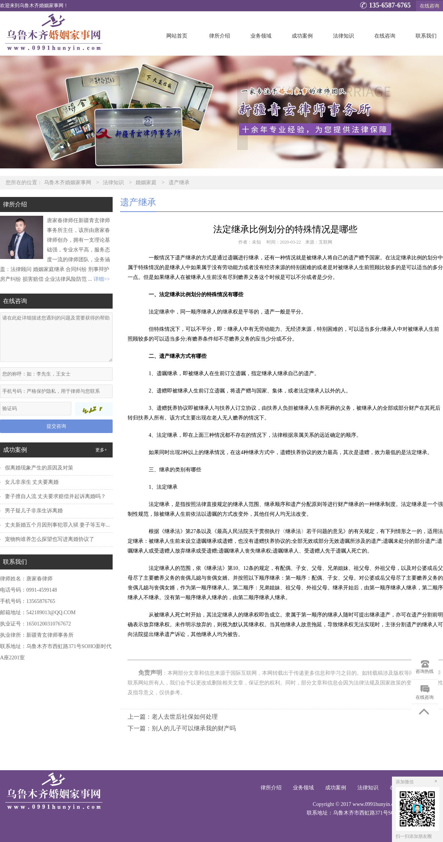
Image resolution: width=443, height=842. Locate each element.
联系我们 (426, 36)
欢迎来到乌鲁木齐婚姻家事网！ (34, 5)
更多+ (101, 450)
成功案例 (302, 36)
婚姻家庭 (146, 182)
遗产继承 (179, 182)
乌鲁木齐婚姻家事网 (67, 182)
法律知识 (343, 36)
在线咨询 (429, 6)
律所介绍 (219, 36)
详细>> (101, 279)
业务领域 (260, 36)
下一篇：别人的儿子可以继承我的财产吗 (182, 728)
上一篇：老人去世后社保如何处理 (173, 716)
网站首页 (176, 36)
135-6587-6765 (384, 6)
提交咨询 (56, 426)
